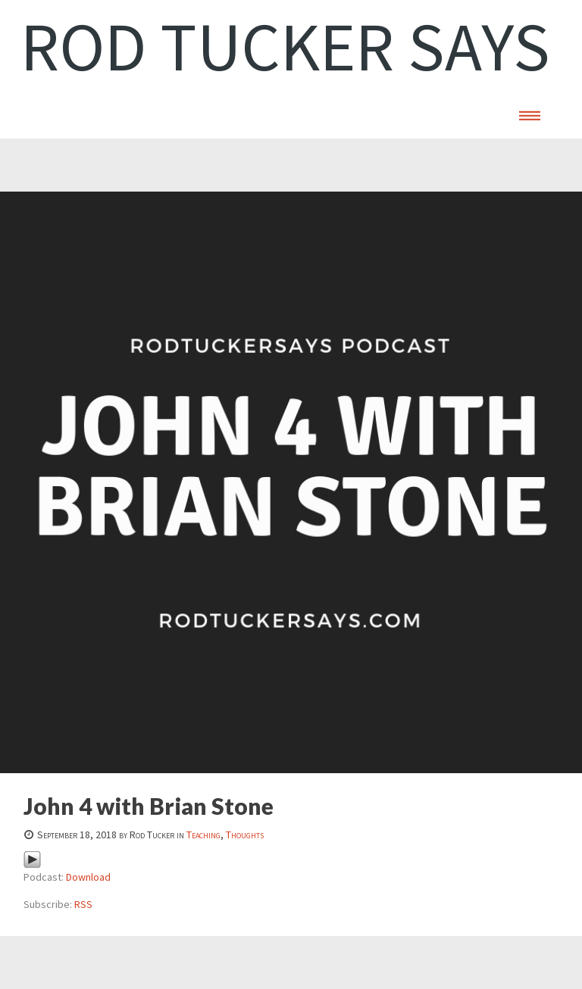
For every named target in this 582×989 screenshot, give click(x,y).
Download (88, 877)
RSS (83, 904)
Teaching (203, 834)
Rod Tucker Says (285, 46)
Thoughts (245, 834)
